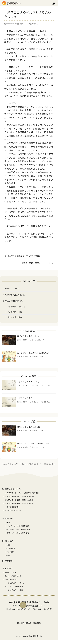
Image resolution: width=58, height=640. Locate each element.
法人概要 (10, 552)
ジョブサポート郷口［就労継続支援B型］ (20, 496)
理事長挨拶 (11, 548)
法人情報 (9, 541)
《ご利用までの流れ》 (13, 510)
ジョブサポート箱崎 (15, 317)
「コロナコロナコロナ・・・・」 (36, 263)
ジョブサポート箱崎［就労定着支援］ (19, 503)
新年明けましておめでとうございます (33, 352)
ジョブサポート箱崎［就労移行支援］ (19, 500)
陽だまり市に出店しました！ (29, 336)
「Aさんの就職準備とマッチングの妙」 (24, 255)
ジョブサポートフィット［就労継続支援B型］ (22, 493)
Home (4, 464)
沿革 (8, 555)
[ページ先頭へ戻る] (23, 605)
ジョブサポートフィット (16, 307)
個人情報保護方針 (24, 622)
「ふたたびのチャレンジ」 (28, 381)
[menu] (54, 3)
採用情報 (37, 622)
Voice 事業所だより (14, 301)
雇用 (8, 522)
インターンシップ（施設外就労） (19, 529)
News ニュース (12, 288)
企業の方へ (10, 518)
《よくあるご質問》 (12, 507)
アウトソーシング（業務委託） (18, 533)
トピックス (14, 464)
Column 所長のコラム (30, 24)
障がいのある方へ (13, 488)
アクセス (9, 561)
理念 (8, 545)
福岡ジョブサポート (33, 636)
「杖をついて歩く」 (25, 398)
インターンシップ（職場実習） (18, 526)
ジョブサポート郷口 (15, 312)
